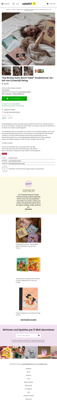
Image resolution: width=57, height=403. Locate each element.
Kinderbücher (20, 9)
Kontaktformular (42, 364)
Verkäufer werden (28, 395)
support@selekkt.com (28, 364)
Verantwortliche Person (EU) (16, 163)
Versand (7, 90)
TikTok (28, 372)
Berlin (33, 190)
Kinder (13, 9)
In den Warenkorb (15, 98)
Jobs (28, 392)
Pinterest (28, 375)
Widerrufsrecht (28, 382)
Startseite (8, 9)
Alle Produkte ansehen (28, 320)
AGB (28, 378)
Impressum (28, 399)
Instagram (28, 368)
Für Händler (28, 389)
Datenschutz (28, 385)
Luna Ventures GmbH (24, 92)
